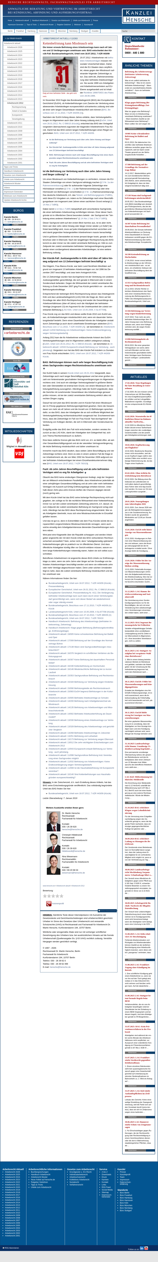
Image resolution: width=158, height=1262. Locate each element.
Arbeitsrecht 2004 (14, 151)
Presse (95, 20)
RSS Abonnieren (107, 910)
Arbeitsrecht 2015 (14, 91)
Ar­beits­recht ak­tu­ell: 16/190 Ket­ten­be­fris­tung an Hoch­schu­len (77, 666)
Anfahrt (6, 225)
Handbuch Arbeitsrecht (40, 20)
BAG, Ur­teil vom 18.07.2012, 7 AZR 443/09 (74, 133)
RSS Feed (106, 1187)
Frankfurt (20, 31)
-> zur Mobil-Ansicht (13, 38)
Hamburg (31, 31)
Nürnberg (73, 31)
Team (122, 1177)
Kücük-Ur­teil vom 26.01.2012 (81, 373)
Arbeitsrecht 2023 (14, 59)
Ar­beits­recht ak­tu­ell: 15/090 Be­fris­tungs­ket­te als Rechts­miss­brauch (79, 688)
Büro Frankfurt (126, 1195)
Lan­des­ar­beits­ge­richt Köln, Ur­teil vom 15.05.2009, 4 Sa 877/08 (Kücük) (81, 612)
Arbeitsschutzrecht (77, 1177)
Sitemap (105, 1192)
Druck (104, 1177)
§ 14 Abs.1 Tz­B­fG (63, 209)
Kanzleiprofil (88, 24)
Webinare (77, 24)
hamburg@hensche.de (16, 246)
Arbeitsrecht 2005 (14, 147)
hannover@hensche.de (17, 258)
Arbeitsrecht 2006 (14, 143)
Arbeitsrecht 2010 (14, 127)
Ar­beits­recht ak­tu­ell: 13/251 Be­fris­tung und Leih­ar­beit (73, 736)
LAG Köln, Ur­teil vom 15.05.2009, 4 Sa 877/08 (84, 310)
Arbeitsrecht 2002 (14, 159)
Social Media (107, 1190)
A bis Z (105, 1172)
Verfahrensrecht (76, 1185)
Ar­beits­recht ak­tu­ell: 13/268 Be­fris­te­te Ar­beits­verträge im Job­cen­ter (79, 733)
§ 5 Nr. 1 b (70, 188)
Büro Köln (124, 1203)
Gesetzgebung (18, 119)
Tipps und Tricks (11, 167)
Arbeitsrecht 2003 (14, 155)
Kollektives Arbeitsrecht (79, 1180)
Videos (7, 188)
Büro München (126, 1205)
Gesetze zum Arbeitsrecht (60, 20)
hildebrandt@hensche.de (73, 851)
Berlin (10, 31)
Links (104, 1185)
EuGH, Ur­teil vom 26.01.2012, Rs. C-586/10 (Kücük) (67, 344)
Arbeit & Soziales (19, 111)
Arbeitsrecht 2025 (14, 51)
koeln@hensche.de (15, 270)
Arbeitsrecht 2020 (14, 71)
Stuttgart (84, 31)
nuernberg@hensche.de (17, 295)
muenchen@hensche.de (17, 282)
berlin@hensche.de (15, 222)
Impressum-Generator (15, 24)
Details (16, 225)
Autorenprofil (55, 903)
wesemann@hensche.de (73, 873)
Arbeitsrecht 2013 (14, 99)
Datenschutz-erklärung (125, 1183)
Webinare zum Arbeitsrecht (15, 196)
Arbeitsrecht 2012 (15, 103)
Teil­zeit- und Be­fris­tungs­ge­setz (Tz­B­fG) (94, 195)
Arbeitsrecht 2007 (14, 139)
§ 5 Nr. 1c (87, 192)
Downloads (106, 1174)
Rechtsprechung (19, 107)
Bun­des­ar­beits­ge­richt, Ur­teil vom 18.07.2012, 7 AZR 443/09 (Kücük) (80, 793)
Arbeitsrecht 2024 (14, 55)
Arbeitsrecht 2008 (14, 135)
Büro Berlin (124, 1193)
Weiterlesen (132, 97)
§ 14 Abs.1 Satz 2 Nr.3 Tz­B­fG (92, 218)
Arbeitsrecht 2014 (14, 95)
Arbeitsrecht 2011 (14, 123)
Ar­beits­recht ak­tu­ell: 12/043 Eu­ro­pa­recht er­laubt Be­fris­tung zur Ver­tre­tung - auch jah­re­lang (79, 347)
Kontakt (105, 1182)
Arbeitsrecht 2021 (14, 67)
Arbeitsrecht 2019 (14, 75)
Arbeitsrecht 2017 (14, 83)
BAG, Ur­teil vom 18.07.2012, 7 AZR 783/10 (67, 463)
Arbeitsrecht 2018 (14, 79)
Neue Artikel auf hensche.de (43, 1180)
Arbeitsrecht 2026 (14, 47)
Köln (52, 31)
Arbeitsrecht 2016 (14, 87)
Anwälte (95, 31)
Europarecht (17, 115)
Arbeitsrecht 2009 (14, 131)
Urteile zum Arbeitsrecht (81, 20)
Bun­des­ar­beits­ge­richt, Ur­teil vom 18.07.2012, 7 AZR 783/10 (76, 618)
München (62, 31)
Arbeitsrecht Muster (47, 24)
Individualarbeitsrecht (78, 1174)
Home (10, 20)
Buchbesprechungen (40, 1172)
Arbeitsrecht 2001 (14, 163)
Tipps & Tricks (32, 24)
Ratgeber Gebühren (64, 24)
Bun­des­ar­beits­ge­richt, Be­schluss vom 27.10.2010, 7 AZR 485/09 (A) (80, 615)
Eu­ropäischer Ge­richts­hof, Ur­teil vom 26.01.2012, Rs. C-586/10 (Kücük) (82, 589)
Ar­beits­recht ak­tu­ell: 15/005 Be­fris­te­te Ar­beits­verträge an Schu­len (79, 698)
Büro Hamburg (126, 1198)
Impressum (124, 1180)
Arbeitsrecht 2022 (14, 63)
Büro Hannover (126, 1200)
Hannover (43, 31)
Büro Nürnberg (126, 1208)
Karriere (105, 1180)
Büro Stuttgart (126, 1210)
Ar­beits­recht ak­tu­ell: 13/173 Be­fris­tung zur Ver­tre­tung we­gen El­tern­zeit (81, 739)
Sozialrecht (74, 1182)
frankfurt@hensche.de (16, 234)
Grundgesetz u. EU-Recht (80, 1172)
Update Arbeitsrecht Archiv (15, 200)
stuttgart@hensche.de (16, 307)
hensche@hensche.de (72, 829)
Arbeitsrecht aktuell (22, 20)
